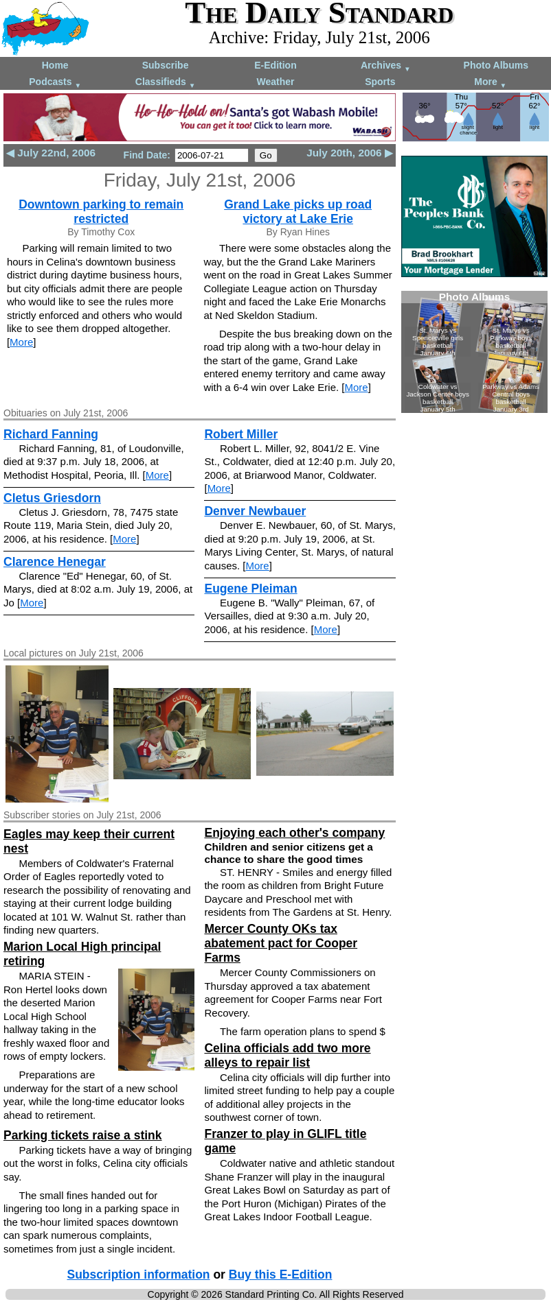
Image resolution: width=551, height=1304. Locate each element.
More (490, 82)
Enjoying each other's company (294, 833)
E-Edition (275, 65)
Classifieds (165, 82)
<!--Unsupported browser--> (474, 352)
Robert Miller (241, 434)
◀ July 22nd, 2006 (50, 152)
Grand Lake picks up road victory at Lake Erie (298, 212)
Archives (386, 66)
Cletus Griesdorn (52, 498)
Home (55, 65)
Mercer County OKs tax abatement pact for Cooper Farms (280, 943)
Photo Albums (496, 65)
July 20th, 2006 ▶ (349, 152)
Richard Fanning (50, 434)
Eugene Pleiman (250, 588)
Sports (380, 81)
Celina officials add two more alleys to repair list (287, 1055)
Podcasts (55, 82)
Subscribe (165, 65)
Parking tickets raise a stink (82, 1135)
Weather (275, 81)
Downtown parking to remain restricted (101, 212)
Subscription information (138, 1274)
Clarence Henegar (54, 562)
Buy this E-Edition (281, 1274)
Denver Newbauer (255, 511)
